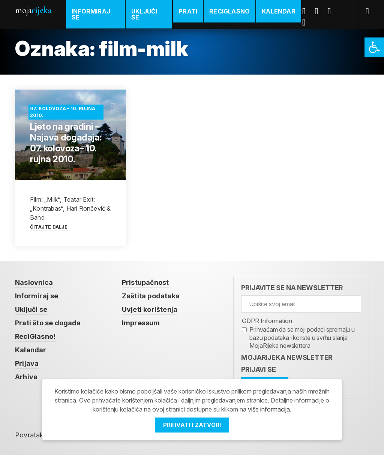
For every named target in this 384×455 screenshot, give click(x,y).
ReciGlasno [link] (229, 11)
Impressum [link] (141, 323)
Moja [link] (33, 10)
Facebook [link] (306, 11)
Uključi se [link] (144, 14)
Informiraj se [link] (91, 14)
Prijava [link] (27, 363)
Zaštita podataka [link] (151, 296)
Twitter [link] (319, 11)
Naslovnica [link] (34, 282)
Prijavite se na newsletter (292, 288)
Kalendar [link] (279, 11)
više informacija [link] (269, 409)
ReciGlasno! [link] (35, 336)
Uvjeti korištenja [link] (149, 309)
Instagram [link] (306, 22)
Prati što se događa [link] (48, 323)
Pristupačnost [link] (145, 282)
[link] (374, 47)
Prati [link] (187, 11)
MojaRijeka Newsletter (286, 357)
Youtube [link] (332, 11)
